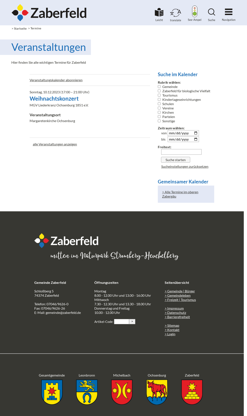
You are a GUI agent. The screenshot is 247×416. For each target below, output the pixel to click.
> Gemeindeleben (178, 295)
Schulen (166, 104)
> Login (170, 334)
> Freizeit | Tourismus (180, 300)
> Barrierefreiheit (177, 317)
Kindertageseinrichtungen (179, 99)
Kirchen (166, 112)
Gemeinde (168, 87)
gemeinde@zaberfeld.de (63, 312)
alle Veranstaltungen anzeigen (55, 144)
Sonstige (166, 121)
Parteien (166, 117)
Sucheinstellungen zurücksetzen (184, 166)
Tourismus (168, 95)
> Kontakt (172, 330)
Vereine (166, 108)
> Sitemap (172, 325)
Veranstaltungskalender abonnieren (56, 80)
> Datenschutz (175, 312)
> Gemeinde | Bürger (180, 291)
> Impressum (174, 308)
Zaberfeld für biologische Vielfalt (184, 91)
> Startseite (19, 28)
